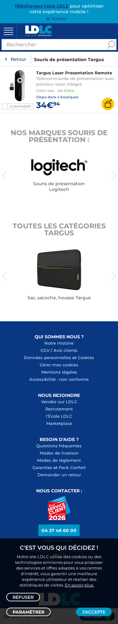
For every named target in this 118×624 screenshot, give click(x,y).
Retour (18, 59)
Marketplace (59, 423)
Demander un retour (59, 474)
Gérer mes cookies (59, 364)
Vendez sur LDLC (59, 401)
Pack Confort (72, 467)
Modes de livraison (59, 452)
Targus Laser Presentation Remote (74, 72)
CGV (45, 350)
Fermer (59, 19)
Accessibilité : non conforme (59, 379)
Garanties (42, 467)
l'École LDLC (59, 416)
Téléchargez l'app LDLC (41, 6)
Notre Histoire (59, 343)
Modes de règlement (59, 460)
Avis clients (65, 350)
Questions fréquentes (59, 445)
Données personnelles (47, 357)
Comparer (20, 106)
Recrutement (59, 408)
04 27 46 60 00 (59, 530)
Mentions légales (59, 372)
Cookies (86, 357)
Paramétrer (28, 612)
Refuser (23, 597)
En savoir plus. (79, 584)
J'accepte (93, 612)
